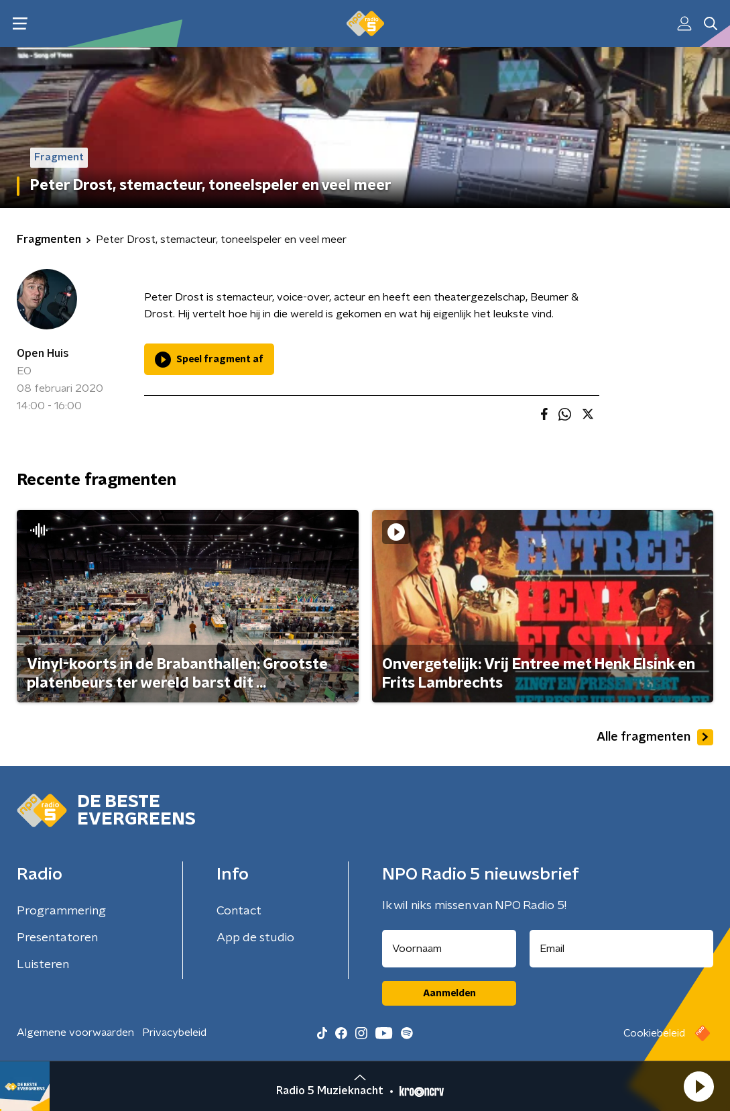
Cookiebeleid (654, 1033)
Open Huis (43, 353)
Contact (239, 911)
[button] (698, 1086)
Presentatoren (57, 938)
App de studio (255, 938)
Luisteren (43, 965)
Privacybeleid (174, 1032)
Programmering (61, 911)
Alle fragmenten (655, 737)
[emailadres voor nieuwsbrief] (621, 948)
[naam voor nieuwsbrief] (449, 948)
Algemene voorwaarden (75, 1032)
